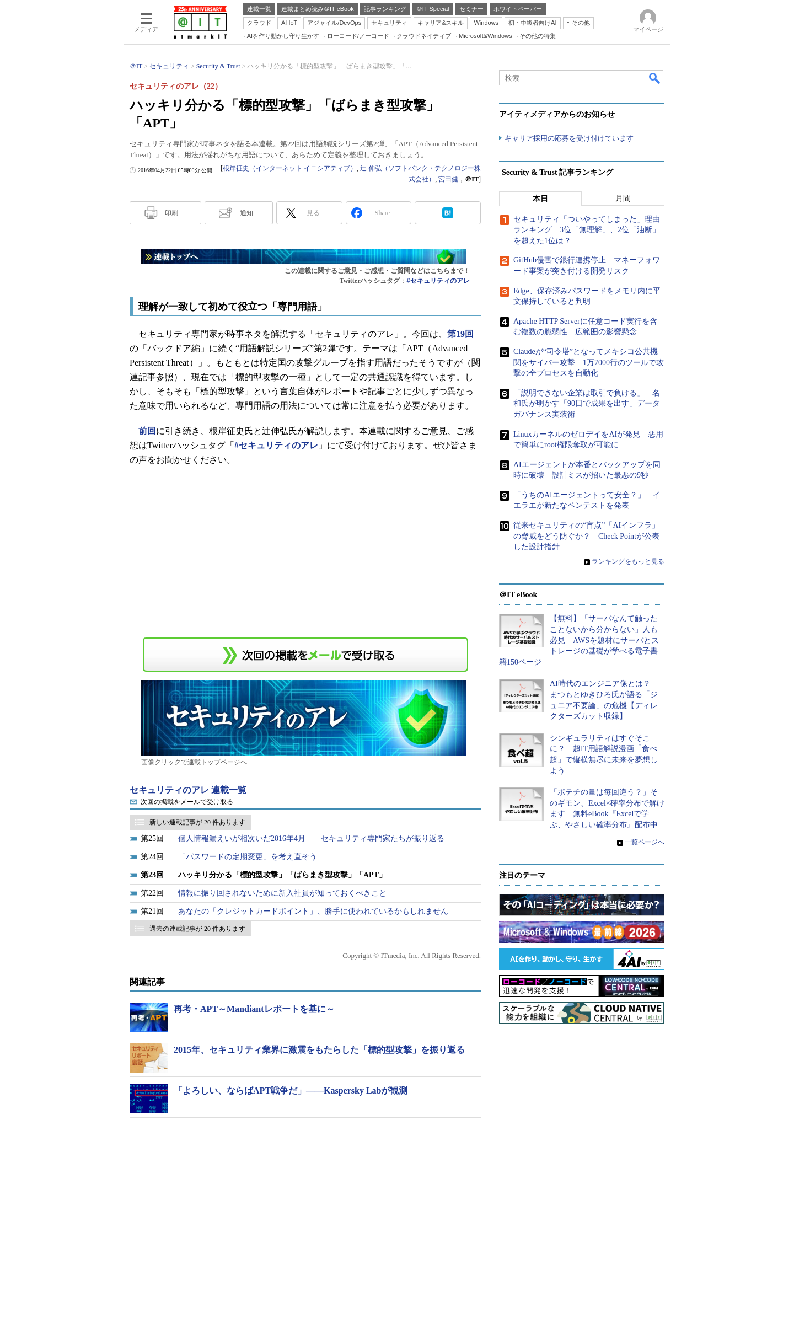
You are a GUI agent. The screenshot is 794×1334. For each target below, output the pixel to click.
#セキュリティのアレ (438, 281)
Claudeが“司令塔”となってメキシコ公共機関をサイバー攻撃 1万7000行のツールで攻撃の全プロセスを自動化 (588, 362)
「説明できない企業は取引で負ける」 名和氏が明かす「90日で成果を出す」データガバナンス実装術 (586, 404)
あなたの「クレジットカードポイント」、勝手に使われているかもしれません (313, 911)
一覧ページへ (644, 842)
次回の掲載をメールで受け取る (187, 802)
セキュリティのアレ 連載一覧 (188, 790)
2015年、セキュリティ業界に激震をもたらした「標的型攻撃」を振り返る (319, 1049)
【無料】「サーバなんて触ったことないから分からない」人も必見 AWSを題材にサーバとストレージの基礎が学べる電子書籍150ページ (579, 640)
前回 (147, 431)
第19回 (460, 334)
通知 (246, 213)
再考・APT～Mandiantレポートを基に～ (254, 1009)
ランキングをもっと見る (628, 561)
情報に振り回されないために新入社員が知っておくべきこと (282, 893)
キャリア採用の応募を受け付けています (569, 138)
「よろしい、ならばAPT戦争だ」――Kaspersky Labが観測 (290, 1090)
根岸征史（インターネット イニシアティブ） (290, 168)
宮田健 (448, 179)
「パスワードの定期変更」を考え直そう (247, 857)
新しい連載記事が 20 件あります (197, 822)
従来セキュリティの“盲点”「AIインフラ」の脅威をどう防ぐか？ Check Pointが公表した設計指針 (586, 536)
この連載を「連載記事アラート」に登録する (305, 654)
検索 (655, 77)
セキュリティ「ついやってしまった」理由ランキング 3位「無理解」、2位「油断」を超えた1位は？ (586, 230)
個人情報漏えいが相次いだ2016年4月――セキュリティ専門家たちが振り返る (311, 838)
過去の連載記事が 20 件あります (197, 929)
